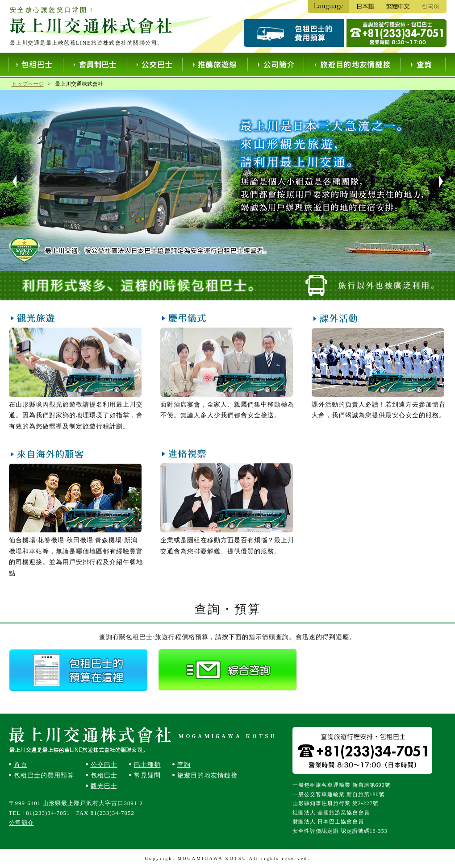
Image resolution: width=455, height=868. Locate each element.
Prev (10, 181)
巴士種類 (147, 764)
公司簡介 (21, 822)
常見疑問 (147, 775)
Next (445, 181)
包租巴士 (104, 775)
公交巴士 (104, 764)
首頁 (20, 764)
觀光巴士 (104, 786)
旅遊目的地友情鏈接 (207, 775)
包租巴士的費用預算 (44, 775)
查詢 (184, 764)
